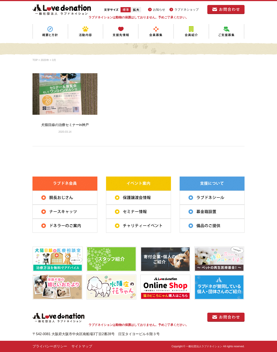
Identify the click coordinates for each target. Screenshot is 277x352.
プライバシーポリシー (49, 346)
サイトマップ (81, 346)
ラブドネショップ (186, 9)
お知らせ (159, 9)
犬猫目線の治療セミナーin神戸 (65, 125)
